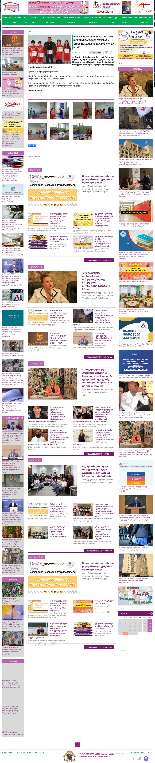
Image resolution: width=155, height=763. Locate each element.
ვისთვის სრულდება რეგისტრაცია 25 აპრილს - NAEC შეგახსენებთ (11, 304)
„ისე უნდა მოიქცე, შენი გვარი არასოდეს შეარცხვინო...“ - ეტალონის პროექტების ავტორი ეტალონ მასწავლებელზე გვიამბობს (135, 415)
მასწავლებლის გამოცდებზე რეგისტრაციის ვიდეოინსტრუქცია (11, 199)
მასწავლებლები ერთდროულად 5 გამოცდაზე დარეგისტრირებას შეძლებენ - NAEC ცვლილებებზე (134, 580)
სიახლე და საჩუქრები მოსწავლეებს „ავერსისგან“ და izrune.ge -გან (12, 93)
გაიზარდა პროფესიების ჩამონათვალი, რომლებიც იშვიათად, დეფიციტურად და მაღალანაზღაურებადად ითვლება (135, 162)
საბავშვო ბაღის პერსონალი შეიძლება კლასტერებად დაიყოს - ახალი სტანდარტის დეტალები (133, 312)
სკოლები (34, 17)
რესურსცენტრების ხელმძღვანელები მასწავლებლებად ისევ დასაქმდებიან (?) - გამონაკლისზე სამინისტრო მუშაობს (133, 101)
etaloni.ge (122, 650)
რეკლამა (40, 752)
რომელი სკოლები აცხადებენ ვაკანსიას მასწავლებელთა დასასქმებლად (12, 115)
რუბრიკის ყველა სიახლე (99, 260)
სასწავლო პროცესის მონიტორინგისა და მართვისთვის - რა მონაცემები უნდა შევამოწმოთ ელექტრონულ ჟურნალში (12, 224)
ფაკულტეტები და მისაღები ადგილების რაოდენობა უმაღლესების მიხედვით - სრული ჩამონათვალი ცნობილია (11, 492)
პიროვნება (30, 22)
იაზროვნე (92, 22)
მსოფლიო (126, 17)
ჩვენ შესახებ (24, 752)
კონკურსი (144, 22)
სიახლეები (21, 17)
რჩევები (109, 22)
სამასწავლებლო (51, 17)
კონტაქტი (7, 752)
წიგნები (126, 22)
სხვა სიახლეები (143, 17)
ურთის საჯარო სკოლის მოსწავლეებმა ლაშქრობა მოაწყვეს (11, 601)
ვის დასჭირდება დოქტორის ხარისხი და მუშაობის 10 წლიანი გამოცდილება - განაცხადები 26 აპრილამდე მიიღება (11, 408)
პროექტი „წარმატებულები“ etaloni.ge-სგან (133, 281)
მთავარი (7, 17)
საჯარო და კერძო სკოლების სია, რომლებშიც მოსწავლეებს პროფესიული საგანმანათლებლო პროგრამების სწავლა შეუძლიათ (135, 133)
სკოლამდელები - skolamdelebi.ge (100, 17)
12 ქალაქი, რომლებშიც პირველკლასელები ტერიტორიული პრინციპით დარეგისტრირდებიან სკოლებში (135, 489)
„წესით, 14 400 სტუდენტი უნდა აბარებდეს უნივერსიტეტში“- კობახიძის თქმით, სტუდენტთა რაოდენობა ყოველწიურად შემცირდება (12, 438)
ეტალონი (11, 22)
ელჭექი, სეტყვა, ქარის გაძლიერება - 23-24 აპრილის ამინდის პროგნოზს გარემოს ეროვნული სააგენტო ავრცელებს (12, 332)
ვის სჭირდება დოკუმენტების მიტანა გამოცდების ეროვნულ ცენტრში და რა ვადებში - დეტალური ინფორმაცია (135, 194)
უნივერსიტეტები (71, 17)
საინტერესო (71, 22)
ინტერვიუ (50, 22)
